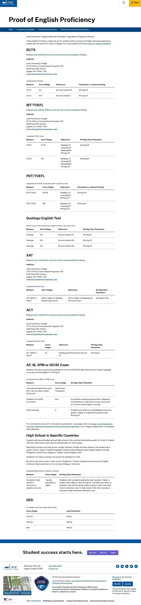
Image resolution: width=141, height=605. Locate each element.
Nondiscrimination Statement (74, 587)
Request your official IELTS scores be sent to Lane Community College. (57, 55)
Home (11, 29)
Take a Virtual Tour (11, 593)
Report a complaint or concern (64, 591)
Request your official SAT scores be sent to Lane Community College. (56, 260)
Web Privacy (92, 587)
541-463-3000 (55, 566)
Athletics (85, 589)
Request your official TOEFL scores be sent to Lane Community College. (57, 110)
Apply (113, 553)
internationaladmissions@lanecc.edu (42, 74)
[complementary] (117, 588)
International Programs (47, 29)
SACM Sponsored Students (53, 601)
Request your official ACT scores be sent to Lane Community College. (56, 315)
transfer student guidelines (99, 44)
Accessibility (57, 587)
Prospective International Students (75, 29)
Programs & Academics (26, 29)
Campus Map (26, 593)
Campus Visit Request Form (77, 601)
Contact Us (53, 569)
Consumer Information (61, 589)
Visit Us (103, 553)
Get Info (92, 553)
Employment (75, 589)
